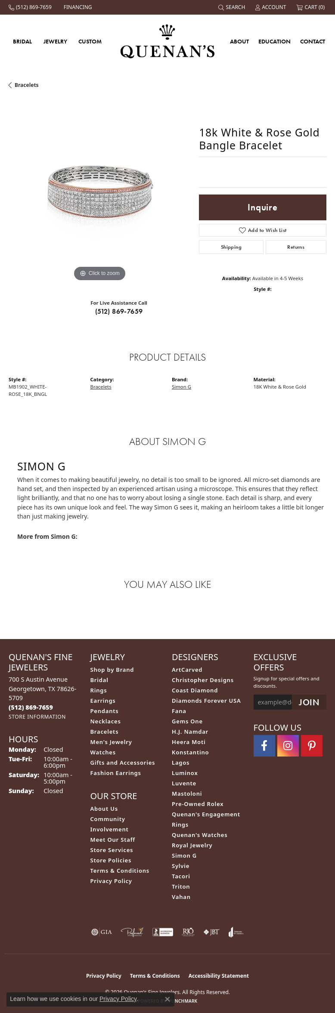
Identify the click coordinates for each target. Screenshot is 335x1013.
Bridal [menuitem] (99, 680)
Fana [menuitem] (179, 711)
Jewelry (55, 41)
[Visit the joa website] (236, 932)
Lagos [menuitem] (180, 762)
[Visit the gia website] (101, 932)
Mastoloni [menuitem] (187, 793)
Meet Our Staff (112, 839)
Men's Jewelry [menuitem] (111, 742)
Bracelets (27, 85)
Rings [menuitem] (98, 690)
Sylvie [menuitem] (180, 866)
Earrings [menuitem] (103, 700)
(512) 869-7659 (119, 311)
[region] (99, 193)
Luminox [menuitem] (185, 773)
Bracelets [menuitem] (104, 731)
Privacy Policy (111, 881)
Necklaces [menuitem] (105, 721)
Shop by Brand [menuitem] (112, 669)
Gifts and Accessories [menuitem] (122, 762)
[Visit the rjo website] (188, 932)
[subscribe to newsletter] (309, 702)
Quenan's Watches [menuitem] (200, 835)
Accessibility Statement (219, 975)
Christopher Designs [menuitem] (203, 680)
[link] (31, 7)
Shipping (231, 247)
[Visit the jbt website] (211, 932)
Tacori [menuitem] (181, 876)
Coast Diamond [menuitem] (195, 690)
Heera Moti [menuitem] (188, 742)
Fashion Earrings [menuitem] (115, 773)
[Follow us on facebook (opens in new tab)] (264, 746)
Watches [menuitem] (103, 752)
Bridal (22, 41)
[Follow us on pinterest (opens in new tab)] (312, 746)
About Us (104, 808)
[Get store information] (37, 716)
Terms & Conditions (120, 870)
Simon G (181, 386)
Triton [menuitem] (181, 886)
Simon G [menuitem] (184, 855)
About (239, 41)
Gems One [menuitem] (187, 721)
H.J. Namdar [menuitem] (190, 731)
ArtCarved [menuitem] (187, 669)
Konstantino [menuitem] (190, 752)
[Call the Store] (31, 707)
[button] (232, 7)
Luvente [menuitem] (184, 783)
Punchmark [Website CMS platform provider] (183, 1001)
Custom (90, 41)
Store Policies (111, 860)
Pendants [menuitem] (104, 711)
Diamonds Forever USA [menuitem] (206, 700)
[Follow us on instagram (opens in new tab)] (288, 746)
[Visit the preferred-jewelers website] (132, 932)
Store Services (111, 850)
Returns (295, 247)
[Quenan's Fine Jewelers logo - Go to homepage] (167, 41)
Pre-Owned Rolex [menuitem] (197, 804)
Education (274, 41)
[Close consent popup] (167, 999)
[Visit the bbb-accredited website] (162, 932)
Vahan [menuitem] (181, 897)
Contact (312, 41)
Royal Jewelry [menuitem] (192, 845)
